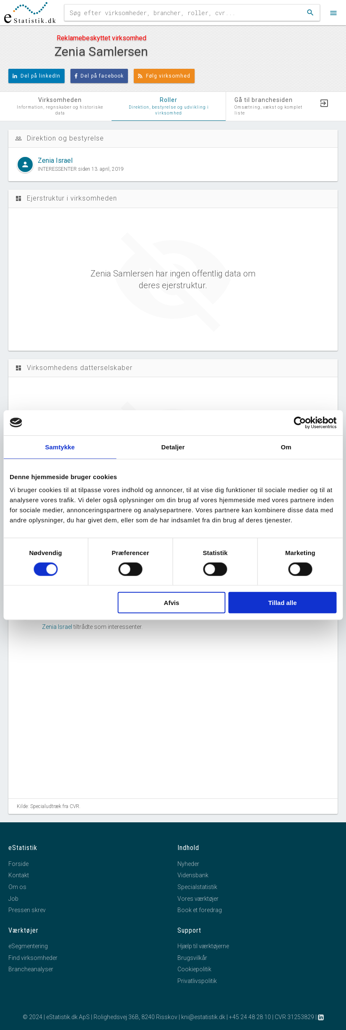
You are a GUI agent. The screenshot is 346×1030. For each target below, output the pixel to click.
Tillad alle (282, 602)
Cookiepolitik (194, 969)
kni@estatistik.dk (203, 1017)
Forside (18, 864)
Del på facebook (99, 76)
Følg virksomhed (164, 76)
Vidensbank (192, 875)
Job (13, 898)
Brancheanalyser (30, 969)
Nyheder (188, 864)
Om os (17, 887)
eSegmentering (28, 946)
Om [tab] (286, 446)
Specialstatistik (197, 887)
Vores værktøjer (198, 898)
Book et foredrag (199, 910)
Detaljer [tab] (173, 446)
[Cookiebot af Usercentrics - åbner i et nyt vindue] (299, 422)
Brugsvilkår (192, 957)
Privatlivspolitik (197, 981)
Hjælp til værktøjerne (203, 946)
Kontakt (18, 875)
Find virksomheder (32, 957)
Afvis (172, 602)
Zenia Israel (57, 626)
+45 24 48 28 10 (250, 1017)
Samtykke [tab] (60, 446)
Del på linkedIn (36, 76)
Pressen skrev (27, 910)
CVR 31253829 (294, 1017)
